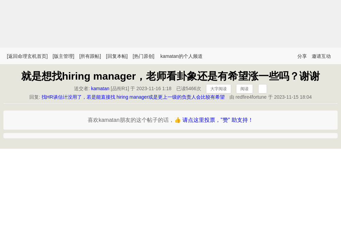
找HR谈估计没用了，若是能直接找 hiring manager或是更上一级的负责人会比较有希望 (133, 97)
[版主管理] (63, 56)
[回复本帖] (117, 56)
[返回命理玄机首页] (27, 56)
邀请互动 (321, 56)
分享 (302, 56)
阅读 (244, 88)
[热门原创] (143, 56)
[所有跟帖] (90, 56)
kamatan (100, 88)
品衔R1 (120, 88)
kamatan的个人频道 (181, 56)
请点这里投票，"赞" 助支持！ (217, 120)
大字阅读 (218, 88)
